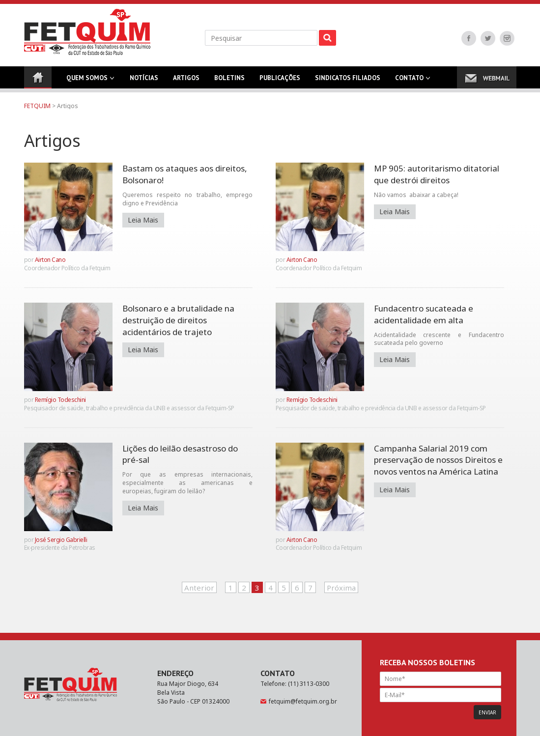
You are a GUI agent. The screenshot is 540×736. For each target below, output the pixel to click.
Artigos (186, 81)
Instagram (507, 38)
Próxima (341, 588)
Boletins (229, 81)
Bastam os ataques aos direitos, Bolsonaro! (184, 174)
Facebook (468, 38)
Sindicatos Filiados (347, 81)
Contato (409, 81)
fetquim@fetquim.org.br (303, 701)
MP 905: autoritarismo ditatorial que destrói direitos (436, 174)
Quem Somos (87, 81)
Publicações (279, 81)
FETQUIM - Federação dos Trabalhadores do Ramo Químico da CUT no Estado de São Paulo (87, 32)
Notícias (144, 81)
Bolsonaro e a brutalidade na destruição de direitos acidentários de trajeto (178, 320)
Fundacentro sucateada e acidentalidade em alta (423, 314)
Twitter (488, 38)
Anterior (199, 588)
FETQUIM (37, 106)
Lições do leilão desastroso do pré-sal (180, 454)
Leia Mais (143, 220)
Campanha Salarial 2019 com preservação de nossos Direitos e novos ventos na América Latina (438, 460)
